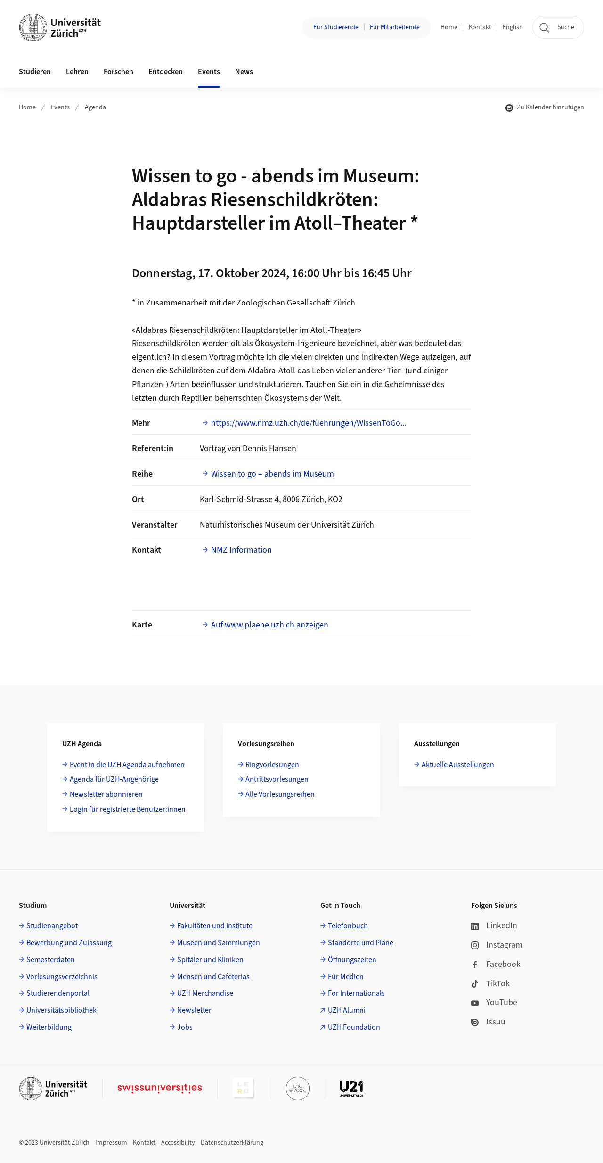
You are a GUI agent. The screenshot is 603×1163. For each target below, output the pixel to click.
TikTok (490, 984)
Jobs (185, 1027)
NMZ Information (241, 550)
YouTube (494, 1002)
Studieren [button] (35, 71)
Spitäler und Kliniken (210, 960)
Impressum (111, 1142)
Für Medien (346, 977)
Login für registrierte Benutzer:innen (128, 809)
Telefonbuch (348, 926)
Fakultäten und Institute (215, 926)
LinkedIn (494, 926)
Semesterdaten (50, 960)
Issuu (488, 1022)
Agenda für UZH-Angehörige (114, 779)
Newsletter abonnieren (106, 794)
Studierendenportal (58, 993)
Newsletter (194, 1010)
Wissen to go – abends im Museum (272, 474)
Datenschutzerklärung (232, 1142)
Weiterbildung (49, 1027)
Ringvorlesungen (272, 764)
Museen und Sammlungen (218, 943)
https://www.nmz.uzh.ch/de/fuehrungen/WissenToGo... (308, 423)
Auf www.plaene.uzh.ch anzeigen (269, 625)
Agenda (95, 107)
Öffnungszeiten (352, 960)
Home (448, 27)
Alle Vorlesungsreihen (280, 794)
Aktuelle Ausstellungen (458, 764)
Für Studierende (336, 27)
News (244, 71)
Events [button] (209, 71)
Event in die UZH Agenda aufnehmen (127, 764)
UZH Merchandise (205, 993)
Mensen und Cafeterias (213, 977)
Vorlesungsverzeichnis (62, 977)
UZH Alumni (347, 1010)
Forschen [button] (118, 71)
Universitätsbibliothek (61, 1010)
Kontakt (480, 27)
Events (60, 107)
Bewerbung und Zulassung (69, 943)
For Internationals (356, 993)
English (513, 27)
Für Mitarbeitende (395, 27)
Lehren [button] (77, 71)
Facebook (496, 964)
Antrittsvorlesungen (277, 779)
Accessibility (178, 1142)
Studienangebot (52, 926)
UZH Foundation (354, 1027)
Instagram (496, 945)
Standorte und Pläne (360, 943)
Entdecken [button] (165, 71)
